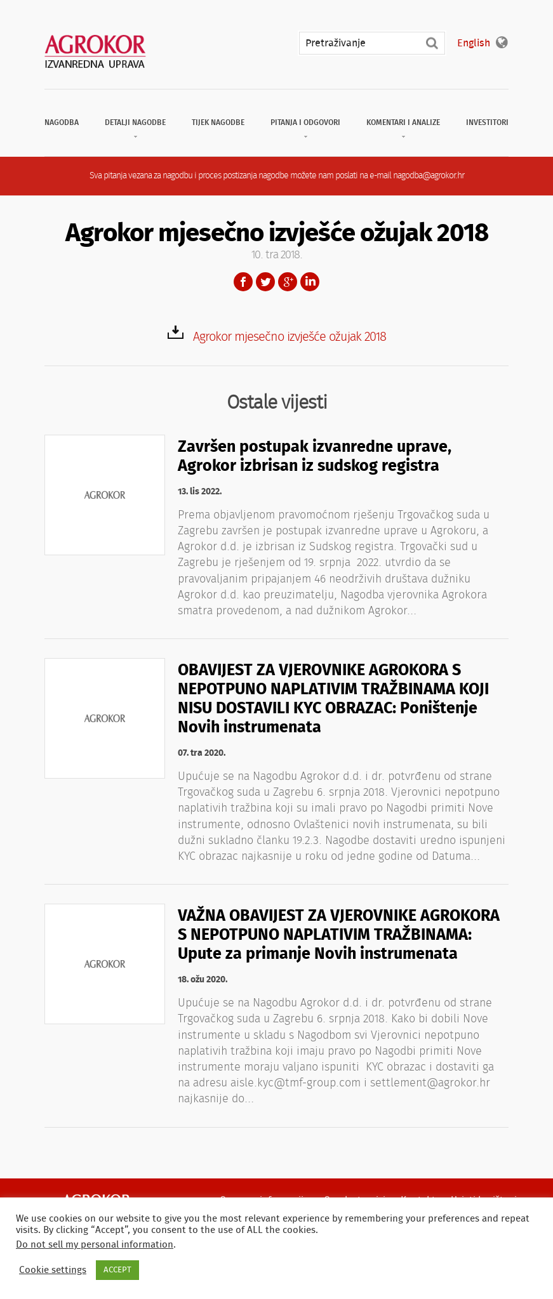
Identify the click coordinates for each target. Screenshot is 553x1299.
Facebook (243, 281)
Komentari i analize (403, 122)
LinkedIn (309, 281)
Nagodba (61, 122)
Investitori (487, 122)
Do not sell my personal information (94, 1245)
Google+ (287, 281)
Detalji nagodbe (135, 122)
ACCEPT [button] (117, 1270)
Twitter (265, 281)
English (473, 43)
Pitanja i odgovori (305, 122)
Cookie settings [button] (52, 1270)
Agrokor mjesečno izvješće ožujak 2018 (289, 337)
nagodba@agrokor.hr (428, 175)
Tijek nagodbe (218, 122)
